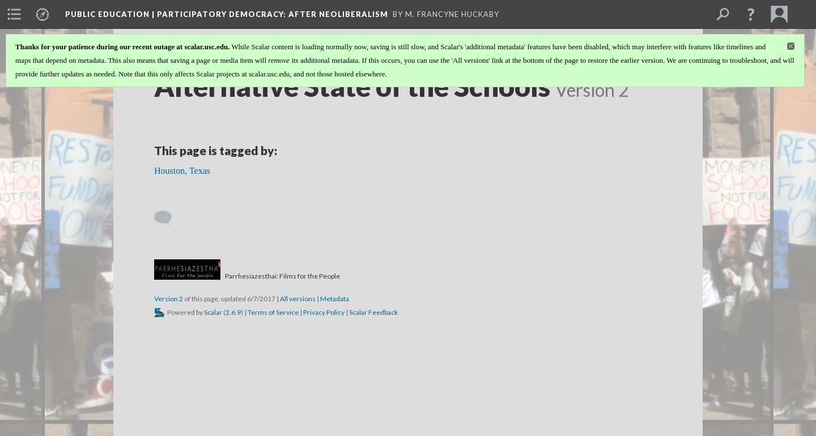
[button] (751, 14)
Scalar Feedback (373, 312)
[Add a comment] (168, 218)
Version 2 (168, 298)
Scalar (213, 312)
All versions (298, 298)
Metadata (334, 298)
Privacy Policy (324, 312)
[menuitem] (14, 14)
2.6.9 (233, 312)
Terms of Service (273, 312)
